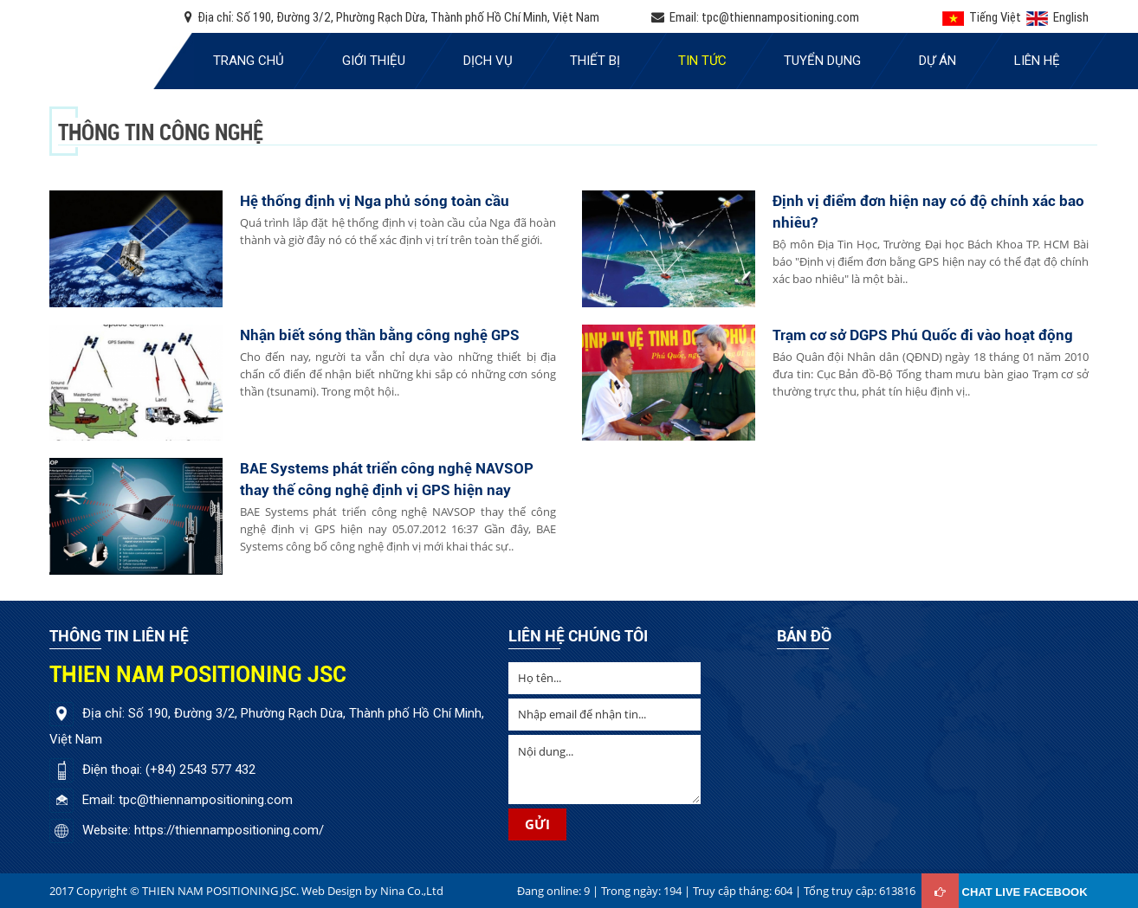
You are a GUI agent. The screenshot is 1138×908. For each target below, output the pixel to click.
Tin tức (702, 60)
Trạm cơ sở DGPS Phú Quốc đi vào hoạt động (923, 335)
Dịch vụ (488, 60)
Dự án (937, 60)
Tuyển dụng (822, 60)
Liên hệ (1037, 60)
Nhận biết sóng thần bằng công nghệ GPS (380, 335)
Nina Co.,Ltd (411, 890)
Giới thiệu (373, 60)
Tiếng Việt (982, 17)
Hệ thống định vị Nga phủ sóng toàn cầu (374, 200)
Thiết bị (595, 60)
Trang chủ (248, 60)
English (1056, 17)
